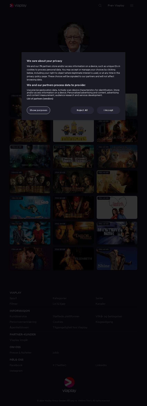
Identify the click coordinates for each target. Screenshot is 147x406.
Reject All (82, 110)
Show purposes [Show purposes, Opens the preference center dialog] (38, 110)
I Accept (108, 110)
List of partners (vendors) (40, 98)
